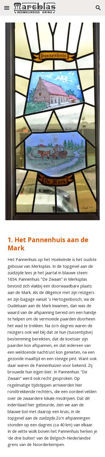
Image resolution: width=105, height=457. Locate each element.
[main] (52, 342)
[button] (6, 7)
